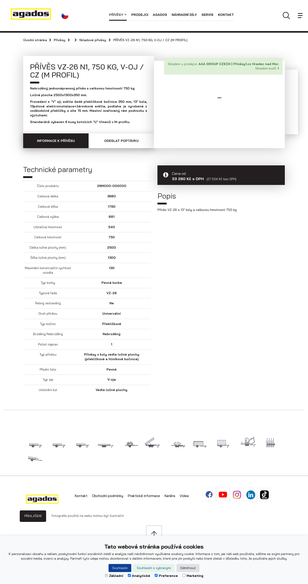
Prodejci (139, 15)
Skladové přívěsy (92, 40)
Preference (166, 576)
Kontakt (226, 15)
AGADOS (160, 15)
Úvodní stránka (35, 40)
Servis (207, 15)
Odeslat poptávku (121, 141)
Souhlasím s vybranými (154, 568)
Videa (184, 496)
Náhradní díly (184, 15)
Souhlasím (120, 568)
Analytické (139, 576)
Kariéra (170, 496)
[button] (66, 15)
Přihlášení (33, 516)
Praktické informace (144, 496)
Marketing (192, 576)
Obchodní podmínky (107, 496)
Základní (114, 576)
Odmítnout (188, 568)
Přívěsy (118, 15)
